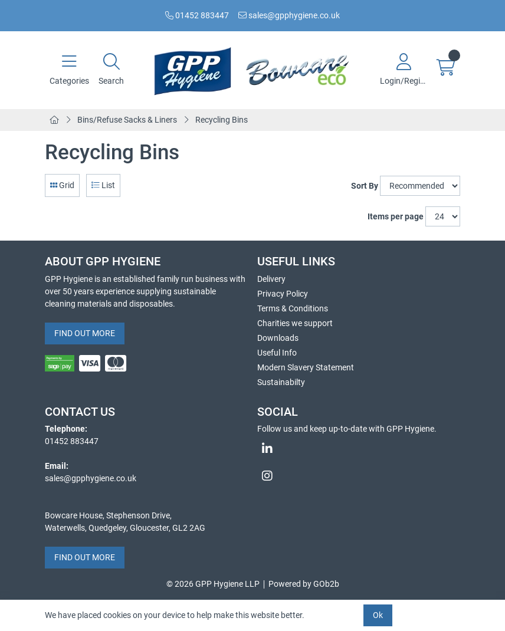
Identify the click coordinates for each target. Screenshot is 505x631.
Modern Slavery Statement (305, 367)
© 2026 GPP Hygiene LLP (213, 584)
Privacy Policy (282, 293)
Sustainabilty (281, 382)
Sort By (364, 185)
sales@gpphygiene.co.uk (289, 15)
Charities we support (295, 323)
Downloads (278, 338)
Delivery (271, 279)
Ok (378, 615)
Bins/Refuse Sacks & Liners (127, 119)
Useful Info (277, 352)
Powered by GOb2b (303, 584)
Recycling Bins (221, 119)
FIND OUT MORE (84, 333)
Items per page (396, 216)
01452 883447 (197, 15)
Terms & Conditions (292, 308)
